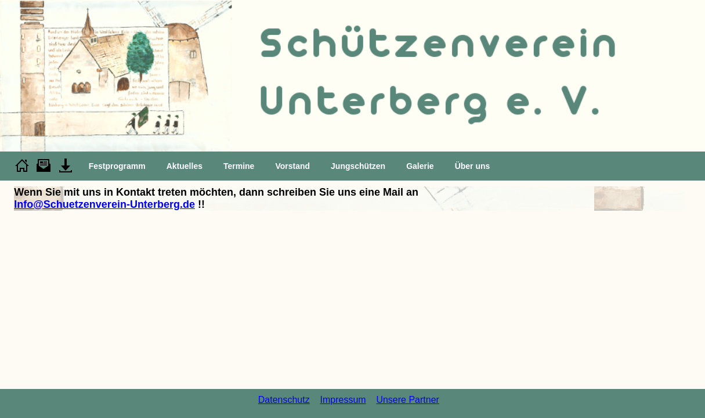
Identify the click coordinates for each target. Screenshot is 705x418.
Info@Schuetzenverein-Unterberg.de (104, 204)
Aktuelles (185, 166)
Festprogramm (117, 166)
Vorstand (292, 166)
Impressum (343, 400)
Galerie (419, 166)
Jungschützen (358, 166)
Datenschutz (284, 400)
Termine (238, 166)
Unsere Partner (407, 400)
